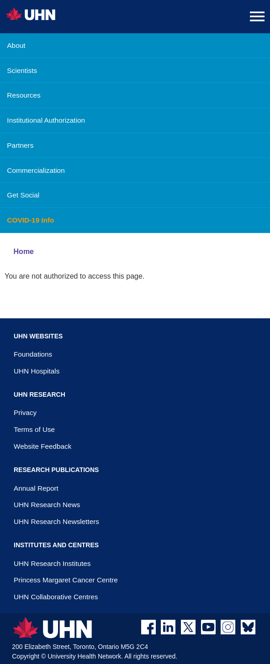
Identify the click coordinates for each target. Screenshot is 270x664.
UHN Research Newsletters (56, 521)
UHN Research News (47, 504)
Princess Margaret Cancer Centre (66, 580)
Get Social (23, 195)
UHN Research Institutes (52, 563)
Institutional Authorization (46, 120)
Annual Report (36, 488)
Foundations (33, 354)
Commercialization (35, 170)
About (16, 45)
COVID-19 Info (30, 220)
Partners (20, 145)
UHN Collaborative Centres (56, 597)
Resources (23, 95)
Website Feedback (42, 446)
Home (24, 251)
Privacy (25, 412)
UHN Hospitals (36, 371)
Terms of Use (34, 429)
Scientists (22, 70)
